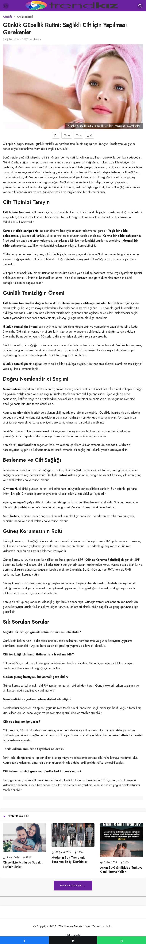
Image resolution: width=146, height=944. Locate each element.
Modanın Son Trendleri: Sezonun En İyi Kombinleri (70, 859)
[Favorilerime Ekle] (56, 135)
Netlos (109, 926)
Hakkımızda (73, 935)
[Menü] (6, 6)
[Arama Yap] (140, 6)
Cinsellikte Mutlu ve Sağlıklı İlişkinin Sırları (22, 864)
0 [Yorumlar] (89, 135)
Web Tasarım (94, 926)
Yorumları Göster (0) (71, 885)
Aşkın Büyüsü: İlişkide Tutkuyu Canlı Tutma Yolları (121, 869)
